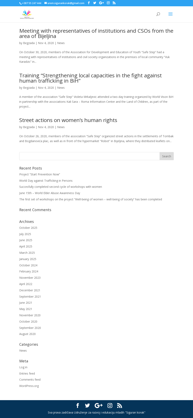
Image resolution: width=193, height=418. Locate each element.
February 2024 (28, 271)
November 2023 (30, 278)
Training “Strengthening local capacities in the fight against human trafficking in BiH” (90, 78)
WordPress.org (29, 386)
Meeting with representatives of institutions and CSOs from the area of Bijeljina (96, 33)
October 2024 (28, 265)
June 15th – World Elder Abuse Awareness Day (49, 193)
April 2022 (25, 284)
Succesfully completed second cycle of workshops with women (60, 187)
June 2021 (25, 303)
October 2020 (28, 321)
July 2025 (25, 234)
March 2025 (27, 253)
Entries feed (27, 373)
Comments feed (30, 379)
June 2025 (25, 240)
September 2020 (30, 328)
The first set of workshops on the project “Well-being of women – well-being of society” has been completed (90, 199)
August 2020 (27, 334)
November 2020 (30, 315)
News (61, 43)
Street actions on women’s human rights (68, 120)
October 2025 (28, 228)
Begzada (29, 43)
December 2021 (29, 290)
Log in (23, 367)
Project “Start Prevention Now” (39, 174)
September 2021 (30, 296)
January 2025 (27, 259)
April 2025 (25, 246)
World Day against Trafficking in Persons (46, 181)
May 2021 (25, 309)
